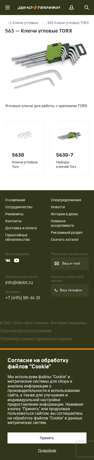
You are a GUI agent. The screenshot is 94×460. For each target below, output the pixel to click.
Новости (58, 207)
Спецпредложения (66, 200)
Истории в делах (64, 214)
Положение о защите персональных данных (36, 339)
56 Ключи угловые (23, 23)
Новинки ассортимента (62, 223)
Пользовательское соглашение (25, 331)
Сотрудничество (18, 207)
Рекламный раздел (66, 233)
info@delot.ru (19, 282)
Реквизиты (14, 214)
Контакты (13, 221)
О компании (15, 200)
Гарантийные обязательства (17, 237)
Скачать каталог (65, 240)
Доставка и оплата (21, 228)
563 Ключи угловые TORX (68, 23)
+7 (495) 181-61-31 (22, 298)
